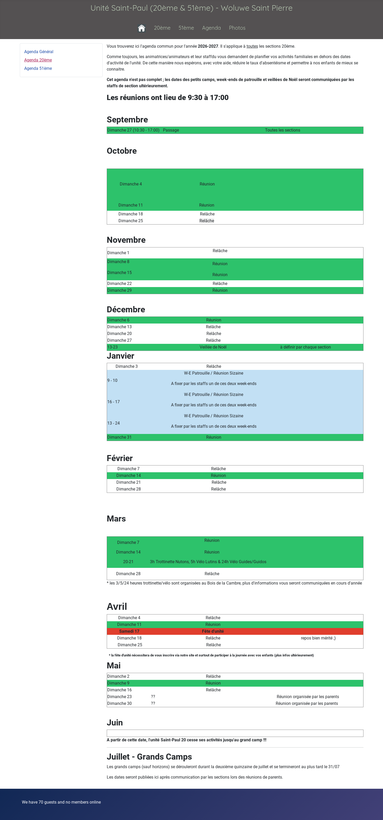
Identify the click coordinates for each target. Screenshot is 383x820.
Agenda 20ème (38, 60)
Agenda (211, 27)
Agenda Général (38, 51)
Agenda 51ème (38, 68)
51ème (186, 27)
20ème (162, 27)
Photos (237, 27)
